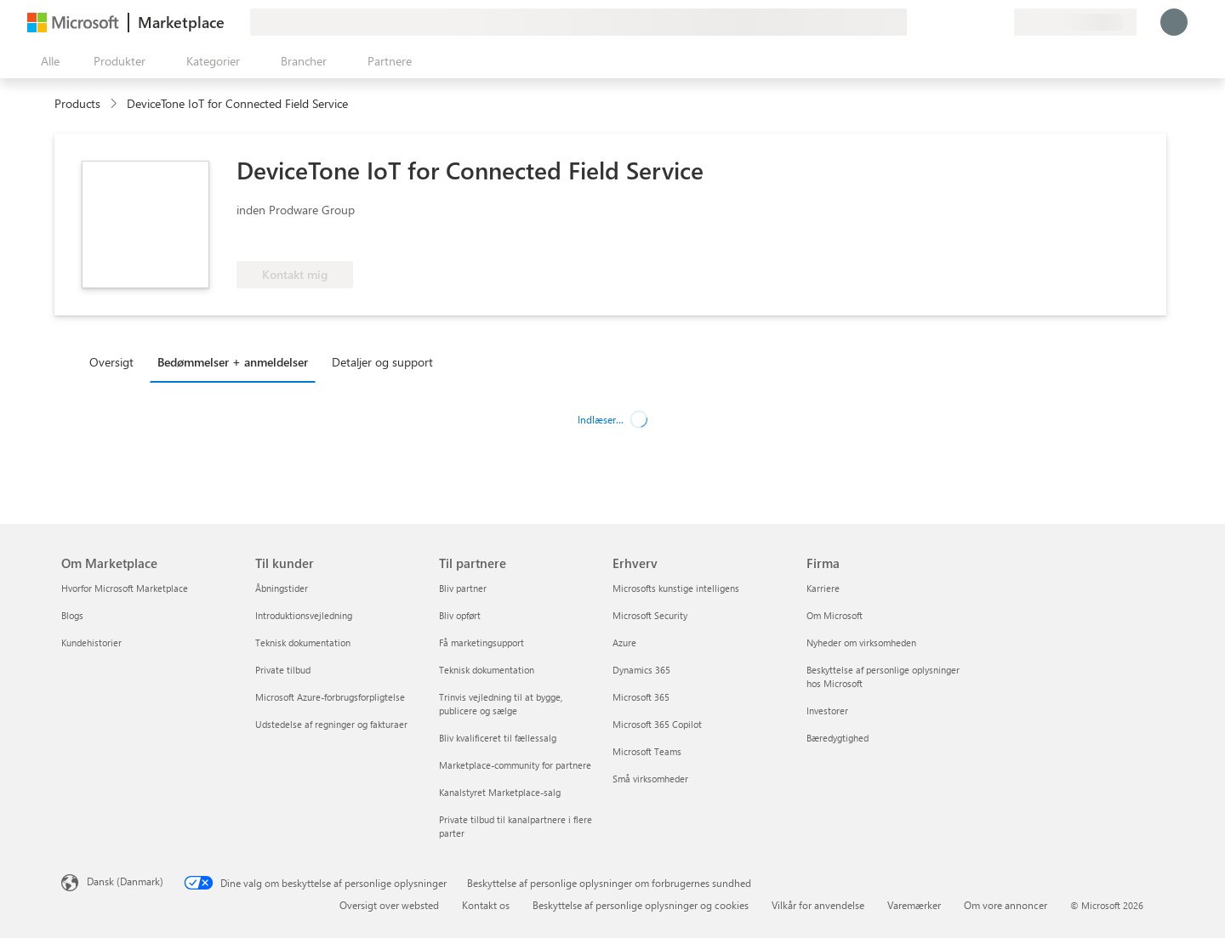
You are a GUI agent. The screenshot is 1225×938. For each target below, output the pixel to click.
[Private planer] (1000, 22)
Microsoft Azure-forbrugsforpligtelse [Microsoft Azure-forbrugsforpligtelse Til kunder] (330, 697)
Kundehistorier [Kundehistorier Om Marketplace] (91, 642)
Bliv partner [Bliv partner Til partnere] (463, 588)
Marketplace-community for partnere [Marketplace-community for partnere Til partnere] (515, 765)
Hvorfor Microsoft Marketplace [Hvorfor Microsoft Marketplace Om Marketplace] (124, 588)
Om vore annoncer (1005, 905)
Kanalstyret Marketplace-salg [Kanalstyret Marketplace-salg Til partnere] (500, 792)
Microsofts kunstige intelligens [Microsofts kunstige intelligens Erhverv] (675, 588)
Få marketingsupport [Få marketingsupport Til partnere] (481, 642)
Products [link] (77, 103)
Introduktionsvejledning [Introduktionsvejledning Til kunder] (303, 615)
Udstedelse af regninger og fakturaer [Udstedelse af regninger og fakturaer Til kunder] (331, 724)
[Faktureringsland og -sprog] (1075, 22)
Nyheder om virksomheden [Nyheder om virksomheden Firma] (861, 642)
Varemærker (914, 905)
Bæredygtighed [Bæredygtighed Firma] (837, 737)
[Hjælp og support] (959, 22)
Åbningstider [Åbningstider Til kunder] (281, 588)
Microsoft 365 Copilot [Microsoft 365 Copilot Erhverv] (657, 724)
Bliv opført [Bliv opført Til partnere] (460, 615)
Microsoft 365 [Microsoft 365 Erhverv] (640, 697)
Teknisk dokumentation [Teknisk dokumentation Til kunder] (302, 642)
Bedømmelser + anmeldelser (232, 362)
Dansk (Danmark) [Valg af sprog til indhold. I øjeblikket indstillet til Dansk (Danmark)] (125, 881)
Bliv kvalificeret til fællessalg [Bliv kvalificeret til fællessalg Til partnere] (497, 737)
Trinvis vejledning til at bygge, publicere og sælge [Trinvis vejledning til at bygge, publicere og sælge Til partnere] (500, 704)
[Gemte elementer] (980, 22)
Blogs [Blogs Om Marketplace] (72, 615)
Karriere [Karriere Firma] (823, 588)
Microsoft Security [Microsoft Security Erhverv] (649, 615)
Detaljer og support (382, 362)
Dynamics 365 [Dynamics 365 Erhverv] (641, 669)
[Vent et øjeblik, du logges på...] (1174, 22)
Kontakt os (486, 905)
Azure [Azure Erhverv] (624, 642)
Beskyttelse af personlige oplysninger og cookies (641, 905)
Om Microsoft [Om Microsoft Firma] (834, 615)
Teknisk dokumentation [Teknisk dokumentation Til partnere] (486, 669)
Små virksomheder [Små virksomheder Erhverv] (650, 778)
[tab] (116, 361)
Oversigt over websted (389, 905)
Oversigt (111, 362)
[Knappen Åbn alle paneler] (46, 61)
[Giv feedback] (939, 22)
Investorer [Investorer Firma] (827, 710)
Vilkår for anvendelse (818, 905)
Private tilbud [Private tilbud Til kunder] (283, 669)
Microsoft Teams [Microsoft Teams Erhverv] (646, 751)
